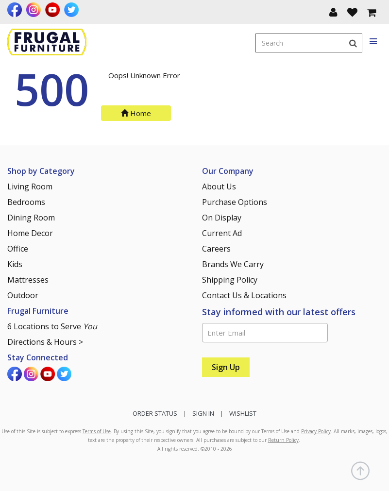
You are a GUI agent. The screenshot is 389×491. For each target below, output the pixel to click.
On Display (221, 217)
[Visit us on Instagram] (34, 9)
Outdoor (22, 295)
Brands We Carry (233, 264)
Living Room (29, 186)
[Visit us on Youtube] (53, 9)
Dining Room (31, 217)
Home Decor (30, 233)
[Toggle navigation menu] (374, 42)
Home (136, 113)
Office (17, 248)
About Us (219, 186)
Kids (14, 264)
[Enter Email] (265, 332)
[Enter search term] (300, 43)
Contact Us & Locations (244, 295)
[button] (333, 11)
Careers (216, 248)
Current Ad (222, 233)
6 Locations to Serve (52, 326)
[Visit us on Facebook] (15, 9)
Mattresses (28, 279)
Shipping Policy (229, 279)
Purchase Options (234, 202)
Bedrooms (26, 202)
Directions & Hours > (45, 342)
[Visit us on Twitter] (72, 9)
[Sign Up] (226, 367)
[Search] (353, 43)
